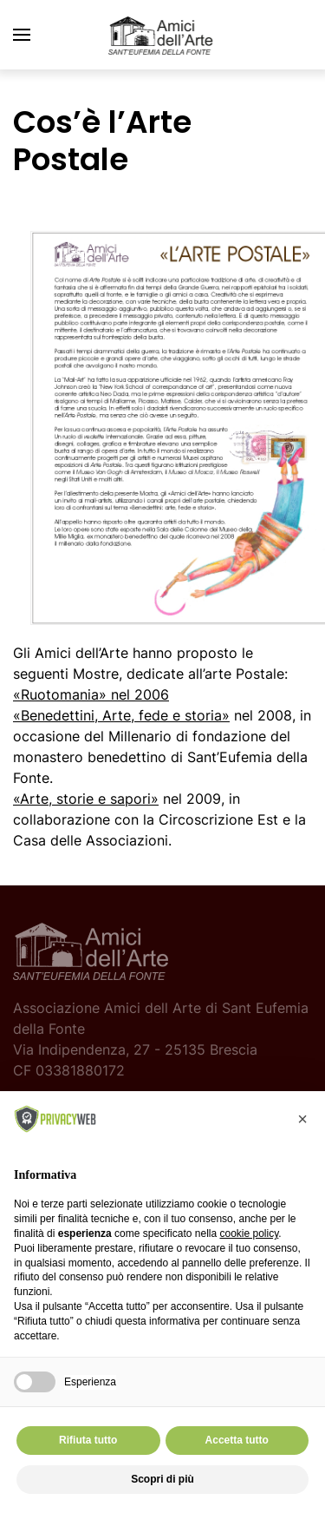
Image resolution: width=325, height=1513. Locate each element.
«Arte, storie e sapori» (86, 798)
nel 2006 (91, 694)
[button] (21, 34)
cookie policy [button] (248, 1233)
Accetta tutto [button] (237, 1440)
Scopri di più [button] (162, 1479)
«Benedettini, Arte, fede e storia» (121, 715)
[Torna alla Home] (163, 34)
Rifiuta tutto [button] (88, 1440)
